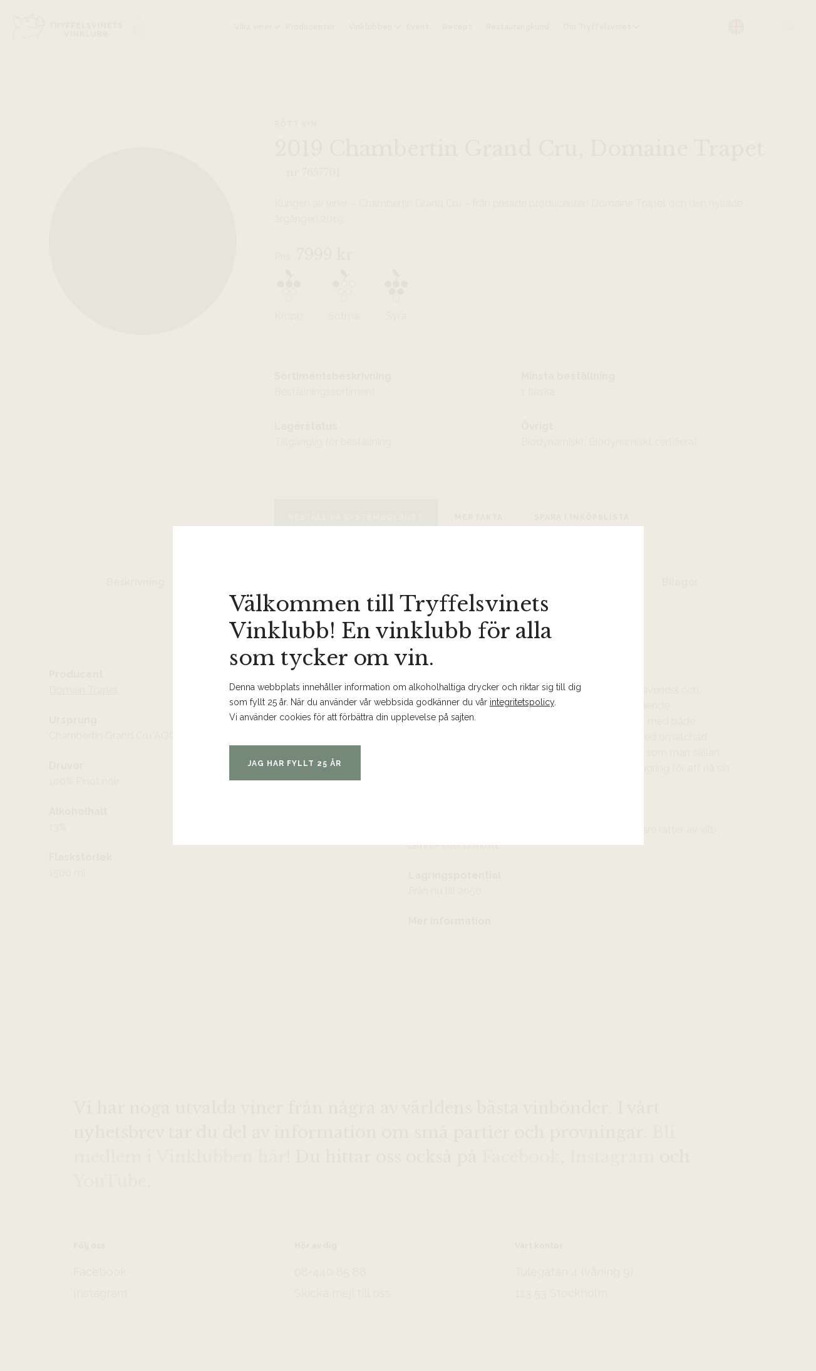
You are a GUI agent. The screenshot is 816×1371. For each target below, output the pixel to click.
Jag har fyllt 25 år (302, 763)
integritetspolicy (522, 702)
